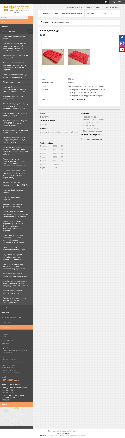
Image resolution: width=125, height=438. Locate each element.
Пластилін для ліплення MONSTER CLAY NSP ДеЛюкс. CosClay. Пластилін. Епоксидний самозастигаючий (15, 162)
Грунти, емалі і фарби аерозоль (11, 198)
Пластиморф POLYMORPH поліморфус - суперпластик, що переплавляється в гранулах (15, 214)
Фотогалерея (7, 322)
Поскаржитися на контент (56, 435)
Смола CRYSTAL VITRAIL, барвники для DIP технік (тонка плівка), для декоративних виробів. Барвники (13, 226)
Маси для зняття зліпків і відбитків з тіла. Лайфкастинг (15, 275)
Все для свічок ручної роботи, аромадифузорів (15, 114)
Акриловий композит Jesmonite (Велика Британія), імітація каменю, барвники (14, 89)
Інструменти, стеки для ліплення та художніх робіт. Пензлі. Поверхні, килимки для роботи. (15, 150)
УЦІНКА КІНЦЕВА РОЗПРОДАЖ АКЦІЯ (15, 37)
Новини (5, 26)
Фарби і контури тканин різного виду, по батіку (13, 291)
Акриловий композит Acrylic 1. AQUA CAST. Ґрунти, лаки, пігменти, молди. (15, 122)
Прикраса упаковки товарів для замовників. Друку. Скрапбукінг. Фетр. (14, 300)
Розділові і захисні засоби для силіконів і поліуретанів (15, 76)
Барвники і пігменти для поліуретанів (13, 97)
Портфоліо (6, 312)
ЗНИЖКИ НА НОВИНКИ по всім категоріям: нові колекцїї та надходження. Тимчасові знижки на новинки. (15, 47)
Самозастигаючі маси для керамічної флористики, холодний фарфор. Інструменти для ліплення (13, 239)
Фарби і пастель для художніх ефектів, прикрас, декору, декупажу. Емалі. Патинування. (15, 283)
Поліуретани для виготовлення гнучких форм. (15, 248)
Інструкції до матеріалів (11, 317)
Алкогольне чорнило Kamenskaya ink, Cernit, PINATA (15, 183)
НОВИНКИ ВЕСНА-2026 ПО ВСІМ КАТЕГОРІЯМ (15, 56)
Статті (4, 307)
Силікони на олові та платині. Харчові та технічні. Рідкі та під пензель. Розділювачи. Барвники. (15, 66)
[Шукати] (30, 17)
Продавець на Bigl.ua (62, 433)
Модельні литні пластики (13, 82)
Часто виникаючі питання (68, 13)
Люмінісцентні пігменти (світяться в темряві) (12, 205)
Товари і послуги (8, 31)
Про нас (91, 13)
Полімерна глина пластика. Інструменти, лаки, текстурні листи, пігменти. (14, 139)
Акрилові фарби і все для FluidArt (13, 191)
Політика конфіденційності (75, 435)
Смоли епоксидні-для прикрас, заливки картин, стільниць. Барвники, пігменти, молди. (15, 106)
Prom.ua (74, 431)
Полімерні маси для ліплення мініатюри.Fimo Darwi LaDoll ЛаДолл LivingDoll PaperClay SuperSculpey (14, 174)
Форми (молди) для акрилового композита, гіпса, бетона (15, 131)
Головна (45, 13)
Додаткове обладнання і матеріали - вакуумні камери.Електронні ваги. (13, 256)
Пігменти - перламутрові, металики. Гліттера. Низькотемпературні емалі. (14, 266)
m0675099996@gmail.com (11, 380)
